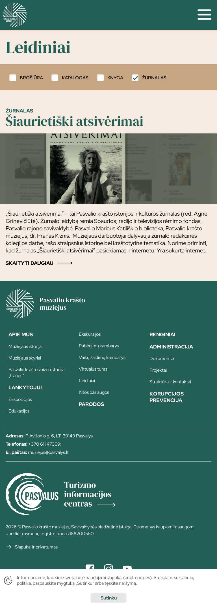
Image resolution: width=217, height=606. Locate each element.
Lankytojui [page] (25, 387)
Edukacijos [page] (18, 411)
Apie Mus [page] (20, 334)
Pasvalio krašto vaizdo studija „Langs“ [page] (36, 373)
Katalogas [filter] (75, 78)
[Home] (54, 316)
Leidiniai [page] (87, 381)
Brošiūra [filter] (31, 78)
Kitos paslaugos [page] (94, 392)
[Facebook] (90, 568)
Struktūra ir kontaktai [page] (170, 382)
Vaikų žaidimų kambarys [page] (102, 357)
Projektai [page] (158, 370)
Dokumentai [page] (161, 359)
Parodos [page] (91, 404)
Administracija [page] (171, 346)
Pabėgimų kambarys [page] (99, 346)
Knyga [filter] (115, 78)
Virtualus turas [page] (93, 369)
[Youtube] (127, 568)
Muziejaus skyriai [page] (24, 358)
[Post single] (108, 187)
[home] (96, 15)
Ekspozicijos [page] (20, 399)
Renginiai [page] (162, 334)
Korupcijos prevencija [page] (166, 396)
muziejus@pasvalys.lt (48, 452)
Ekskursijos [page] (90, 334)
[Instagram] (108, 568)
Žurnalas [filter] (154, 78)
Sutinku (109, 598)
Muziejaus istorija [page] (25, 346)
